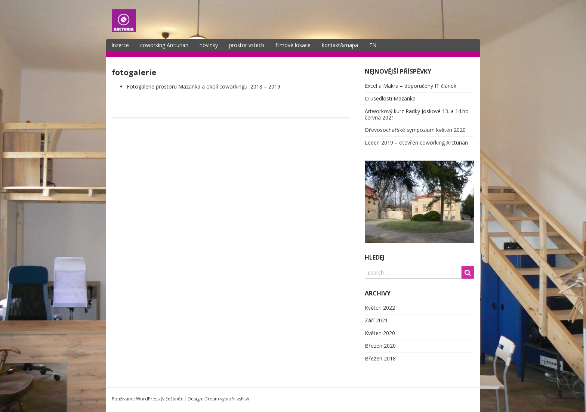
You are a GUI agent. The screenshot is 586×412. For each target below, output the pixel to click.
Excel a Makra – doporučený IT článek (410, 85)
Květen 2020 (380, 333)
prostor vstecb (246, 45)
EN (372, 45)
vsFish (243, 399)
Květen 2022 (380, 307)
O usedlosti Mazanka (390, 98)
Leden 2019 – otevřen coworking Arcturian (416, 142)
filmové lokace (293, 45)
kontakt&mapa (340, 45)
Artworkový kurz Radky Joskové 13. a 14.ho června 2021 (417, 114)
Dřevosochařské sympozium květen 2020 (415, 129)
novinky (209, 45)
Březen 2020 (380, 345)
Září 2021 (376, 320)
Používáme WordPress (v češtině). (147, 399)
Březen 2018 (380, 358)
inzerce (120, 45)
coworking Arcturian (164, 45)
